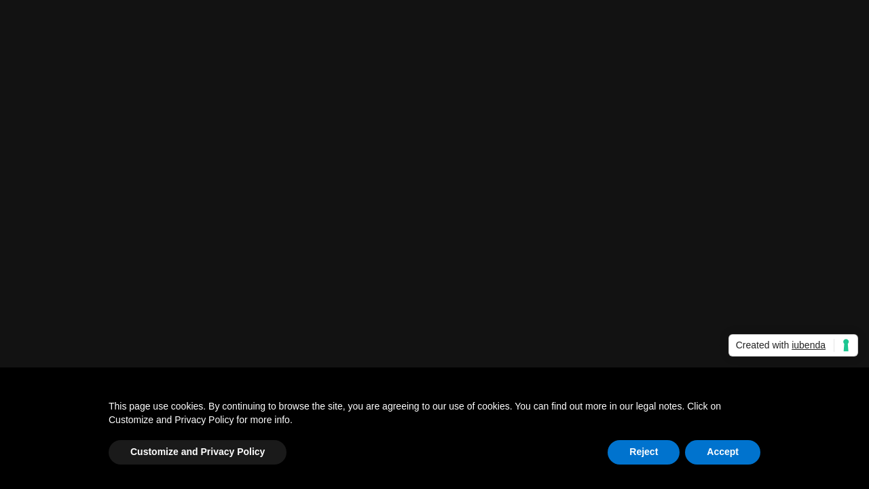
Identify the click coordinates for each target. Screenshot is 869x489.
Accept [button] (723, 451)
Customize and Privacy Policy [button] (197, 451)
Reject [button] (643, 451)
